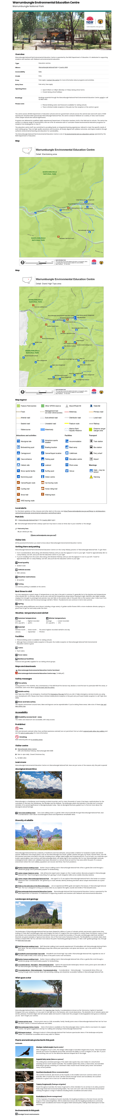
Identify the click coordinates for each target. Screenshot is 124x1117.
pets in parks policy (27, 733)
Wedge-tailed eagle (44, 1047)
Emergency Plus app (57, 694)
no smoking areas (37, 740)
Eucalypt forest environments (28, 1114)
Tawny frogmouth (43, 1084)
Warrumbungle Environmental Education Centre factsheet (39, 670)
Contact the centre (52, 80)
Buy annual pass (37, 535)
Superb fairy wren (43, 1059)
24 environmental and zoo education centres (79, 134)
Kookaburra (41, 1096)
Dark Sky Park (50, 1010)
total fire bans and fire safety (45, 688)
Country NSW (63, 67)
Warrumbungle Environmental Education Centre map (41, 673)
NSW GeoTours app (24, 941)
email (102, 98)
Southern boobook (44, 1072)
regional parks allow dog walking (94, 731)
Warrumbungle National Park (48, 67)
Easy (40, 72)
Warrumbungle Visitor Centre (27, 749)
